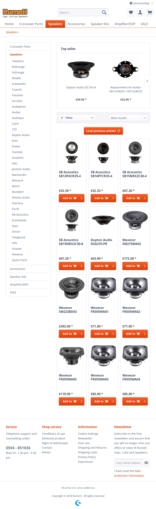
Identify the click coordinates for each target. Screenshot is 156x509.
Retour (46, 452)
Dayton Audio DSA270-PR (101, 242)
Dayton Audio (21, 135)
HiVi (14, 163)
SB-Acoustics (20, 214)
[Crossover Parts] (31, 24)
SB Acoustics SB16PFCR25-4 (101, 174)
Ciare (15, 123)
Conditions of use (53, 434)
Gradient (17, 158)
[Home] (9, 24)
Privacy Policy (87, 457)
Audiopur (18, 118)
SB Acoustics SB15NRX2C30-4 (134, 174)
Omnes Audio (21, 197)
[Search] (104, 12)
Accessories (17, 269)
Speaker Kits (18, 277)
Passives (17, 95)
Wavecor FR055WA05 (68, 377)
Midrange (18, 67)
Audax (16, 112)
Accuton (17, 101)
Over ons (84, 443)
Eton (15, 140)
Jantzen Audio (21, 169)
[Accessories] (76, 24)
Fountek (17, 152)
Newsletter (85, 438)
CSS (14, 129)
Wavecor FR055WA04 (131, 377)
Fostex (16, 146)
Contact (47, 447)
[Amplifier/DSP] (125, 24)
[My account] (140, 12)
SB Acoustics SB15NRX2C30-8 (71, 242)
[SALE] (144, 24)
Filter (67, 118)
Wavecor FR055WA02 (131, 310)
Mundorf (17, 192)
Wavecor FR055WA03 (99, 377)
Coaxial (17, 89)
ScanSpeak (19, 220)
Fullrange (18, 72)
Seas (15, 226)
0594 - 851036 (18, 447)
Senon (16, 231)
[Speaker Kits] (100, 24)
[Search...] (83, 12)
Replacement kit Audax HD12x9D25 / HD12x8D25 (125, 89)
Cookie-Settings (88, 434)
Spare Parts (19, 260)
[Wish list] (130, 12)
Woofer (16, 78)
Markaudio (19, 175)
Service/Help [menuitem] (140, 3)
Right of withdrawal (55, 443)
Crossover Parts (20, 46)
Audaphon (19, 106)
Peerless (17, 203)
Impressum (85, 462)
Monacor (17, 180)
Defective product (53, 438)
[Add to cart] (71, 198)
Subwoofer (19, 84)
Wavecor (17, 254)
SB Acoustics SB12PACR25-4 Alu (70, 174)
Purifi (15, 209)
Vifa (14, 243)
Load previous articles (103, 130)
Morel (16, 186)
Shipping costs (87, 452)
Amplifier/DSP (19, 284)
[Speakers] (55, 24)
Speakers (16, 54)
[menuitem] (83, 12)
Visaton (17, 248)
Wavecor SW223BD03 (68, 310)
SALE (13, 292)
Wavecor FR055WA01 (99, 310)
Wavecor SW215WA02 (131, 242)
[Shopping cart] (150, 12)
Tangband (18, 237)
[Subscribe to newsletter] (146, 463)
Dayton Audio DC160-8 (81, 87)
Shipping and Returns (92, 447)
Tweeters (18, 61)
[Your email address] (128, 463)
